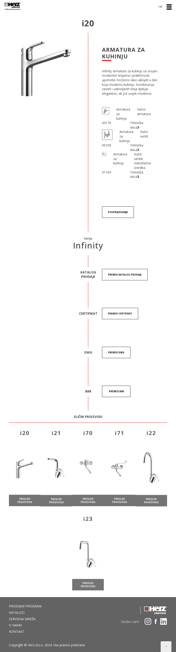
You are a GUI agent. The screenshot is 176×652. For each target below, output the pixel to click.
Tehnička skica (136, 125)
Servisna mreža (22, 619)
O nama (15, 625)
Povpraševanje (118, 212)
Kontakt (16, 631)
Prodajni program (25, 606)
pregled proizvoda (24, 505)
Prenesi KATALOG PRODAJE (125, 274)
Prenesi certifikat (120, 313)
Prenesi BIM (116, 391)
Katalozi (17, 612)
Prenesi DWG (116, 352)
